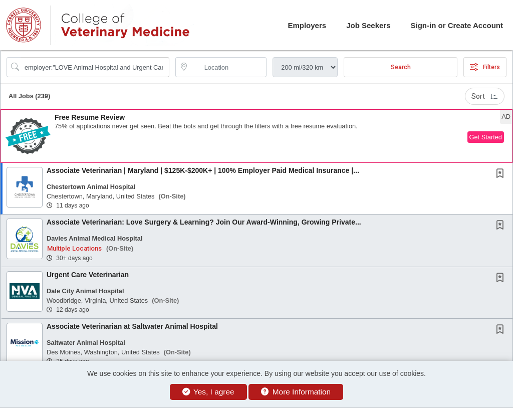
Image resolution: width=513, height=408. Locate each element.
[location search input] (228, 67)
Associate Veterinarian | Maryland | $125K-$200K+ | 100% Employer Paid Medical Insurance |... (203, 170)
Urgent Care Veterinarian (88, 275)
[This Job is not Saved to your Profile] (501, 174)
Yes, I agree (208, 391)
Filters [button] (485, 67)
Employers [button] (307, 25)
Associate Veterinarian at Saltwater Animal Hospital (132, 326)
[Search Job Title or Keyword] (95, 67)
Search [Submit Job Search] (401, 67)
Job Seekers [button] (368, 25)
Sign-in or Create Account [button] (457, 25)
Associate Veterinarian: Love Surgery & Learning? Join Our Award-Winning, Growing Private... (204, 222)
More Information (296, 391)
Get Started (485, 137)
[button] (256, 136)
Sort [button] (484, 96)
